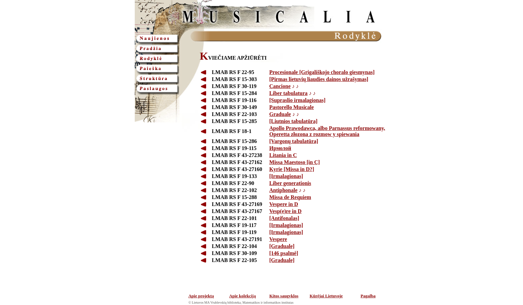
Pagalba (368, 295)
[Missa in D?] (291, 169)
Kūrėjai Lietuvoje (326, 295)
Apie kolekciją (242, 295)
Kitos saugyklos (283, 295)
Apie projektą (201, 295)
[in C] (294, 162)
